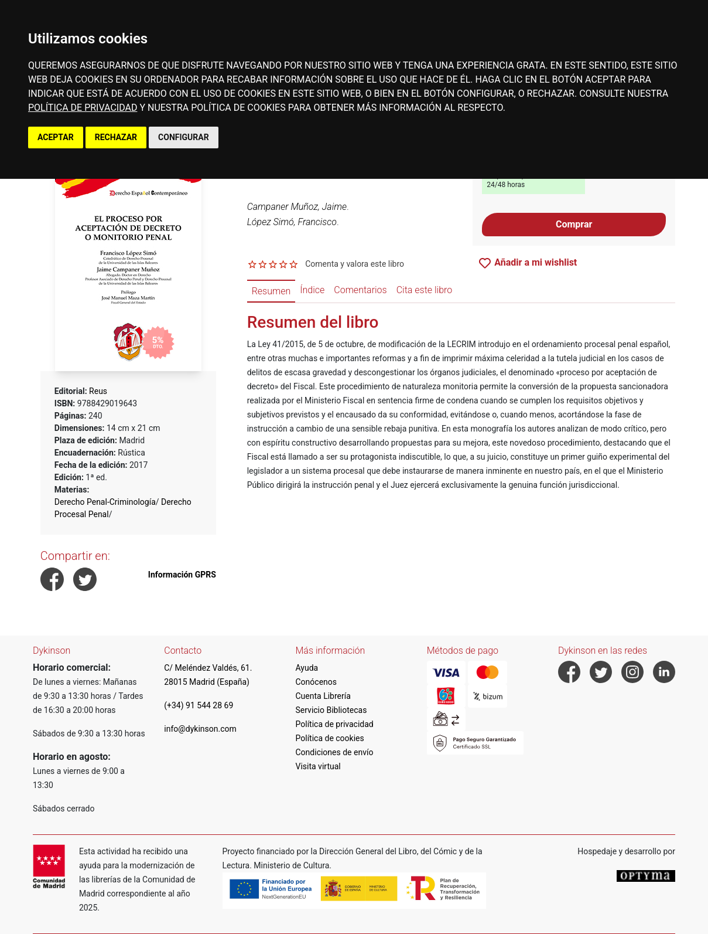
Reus (98, 391)
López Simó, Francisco (292, 221)
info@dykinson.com (200, 728)
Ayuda (307, 668)
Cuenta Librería (323, 696)
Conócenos (316, 682)
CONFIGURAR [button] (183, 137)
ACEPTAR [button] (55, 137)
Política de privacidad (335, 724)
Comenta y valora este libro (354, 264)
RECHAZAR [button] (116, 137)
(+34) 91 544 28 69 (198, 705)
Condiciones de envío (335, 752)
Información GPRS (182, 574)
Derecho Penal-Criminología (105, 502)
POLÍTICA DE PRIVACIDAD (82, 107)
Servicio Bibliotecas (331, 710)
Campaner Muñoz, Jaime (297, 206)
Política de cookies (330, 738)
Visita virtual (318, 766)
